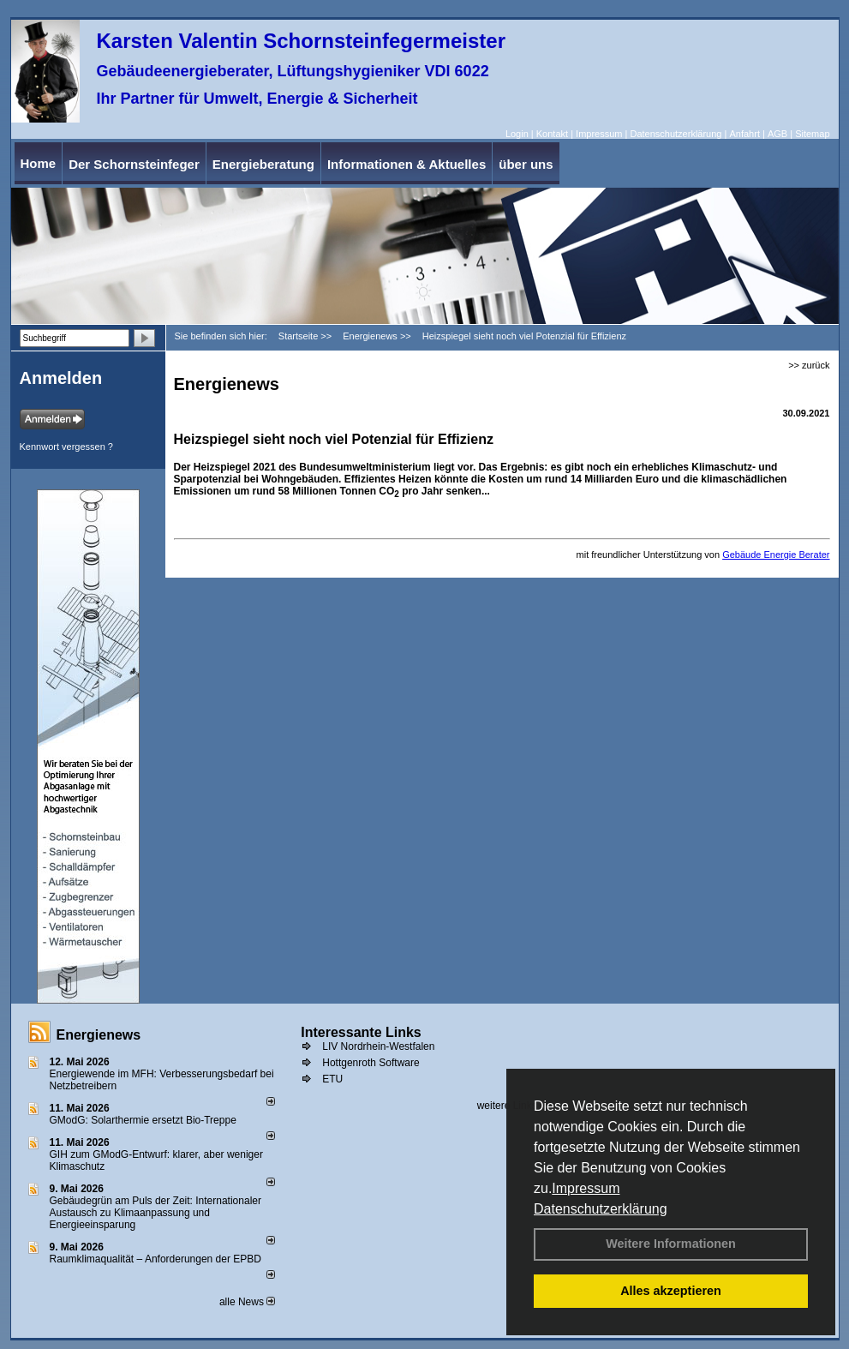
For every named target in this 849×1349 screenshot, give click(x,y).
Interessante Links (361, 1032)
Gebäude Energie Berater (775, 554)
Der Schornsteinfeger (134, 164)
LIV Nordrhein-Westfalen (378, 1046)
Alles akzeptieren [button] (670, 1291)
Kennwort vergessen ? (66, 446)
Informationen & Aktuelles (406, 164)
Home (39, 163)
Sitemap (812, 134)
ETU (332, 1079)
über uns (526, 164)
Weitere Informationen (671, 1243)
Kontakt (552, 134)
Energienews (99, 1035)
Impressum (585, 1188)
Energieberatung (263, 164)
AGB (777, 134)
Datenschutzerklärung (600, 1209)
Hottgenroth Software (370, 1063)
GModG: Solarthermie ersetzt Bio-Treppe (143, 1120)
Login (517, 134)
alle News (247, 1302)
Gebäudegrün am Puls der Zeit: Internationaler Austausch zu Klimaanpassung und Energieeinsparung (155, 1213)
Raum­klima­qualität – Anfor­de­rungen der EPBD (155, 1259)
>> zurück (808, 365)
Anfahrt (744, 134)
